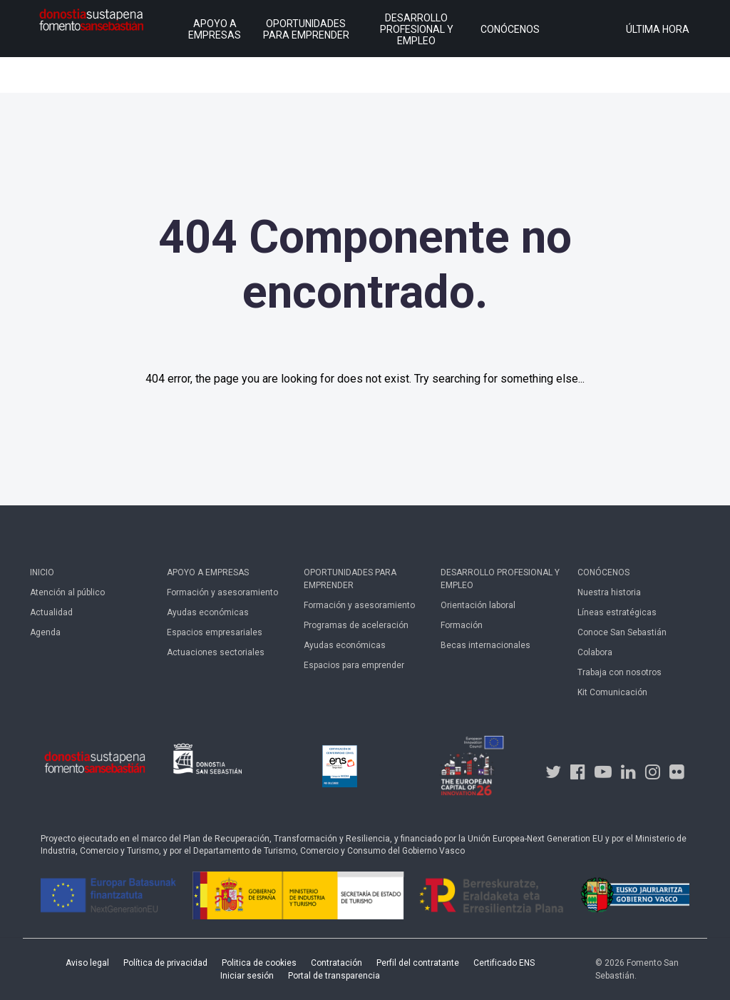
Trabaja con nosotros (619, 672)
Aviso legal (87, 963)
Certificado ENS (504, 963)
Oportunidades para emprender (350, 578)
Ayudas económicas (208, 612)
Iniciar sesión (247, 976)
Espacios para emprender (354, 665)
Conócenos (603, 572)
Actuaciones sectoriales (215, 652)
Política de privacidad (165, 963)
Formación (462, 625)
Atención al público (67, 592)
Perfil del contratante (417, 963)
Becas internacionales (485, 645)
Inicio (42, 572)
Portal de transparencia (334, 976)
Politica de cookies (259, 963)
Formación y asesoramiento (222, 592)
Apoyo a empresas (208, 572)
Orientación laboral (478, 605)
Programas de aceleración (356, 625)
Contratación (336, 963)
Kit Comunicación (612, 692)
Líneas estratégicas (617, 612)
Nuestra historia (609, 592)
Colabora (594, 652)
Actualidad (51, 612)
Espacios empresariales (214, 632)
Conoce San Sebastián (622, 632)
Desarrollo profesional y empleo (500, 578)
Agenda (45, 632)
